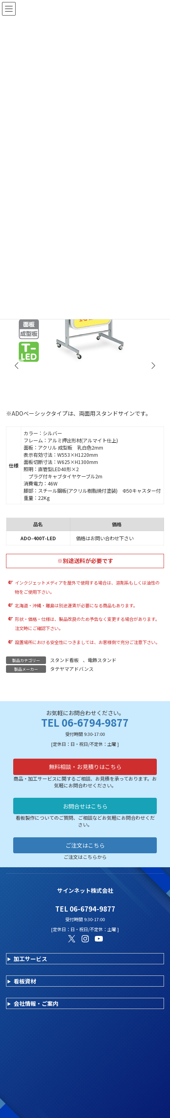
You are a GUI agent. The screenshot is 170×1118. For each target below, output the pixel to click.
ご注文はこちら (85, 845)
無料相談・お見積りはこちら (85, 767)
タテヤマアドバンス (72, 668)
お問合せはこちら (85, 806)
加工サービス (30, 959)
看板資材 (25, 981)
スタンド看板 (64, 659)
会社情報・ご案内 (36, 1003)
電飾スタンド (102, 659)
